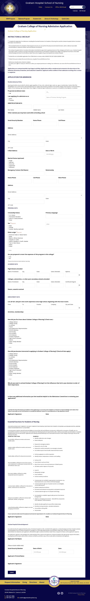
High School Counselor (15, 338)
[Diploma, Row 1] (71, 275)
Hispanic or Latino (14, 239)
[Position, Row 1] (43, 308)
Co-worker (12, 325)
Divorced (11, 164)
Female (11, 227)
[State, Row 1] (43, 275)
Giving (24, 582)
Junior (10, 98)
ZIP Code (10, 148)
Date (47, 414)
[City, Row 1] (28, 275)
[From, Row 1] (14, 308)
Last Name (61, 110)
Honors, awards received (16, 289)
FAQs (40, 7)
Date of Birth (50, 151)
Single (10, 160)
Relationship (50, 170)
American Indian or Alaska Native (18, 235)
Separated (12, 165)
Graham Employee (14, 336)
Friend (11, 327)
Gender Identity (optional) (16, 229)
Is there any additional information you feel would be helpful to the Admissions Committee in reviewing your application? (43, 397)
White (10, 244)
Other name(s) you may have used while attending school (26, 113)
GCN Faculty (12, 331)
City (9, 141)
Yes (10, 257)
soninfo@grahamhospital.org (28, 597)
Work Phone (62, 178)
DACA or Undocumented (15, 218)
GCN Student (12, 333)
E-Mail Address (12, 151)
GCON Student (13, 365)
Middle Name (37, 110)
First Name (11, 110)
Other (10, 246)
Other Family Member (15, 341)
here (10, 65)
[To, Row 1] (28, 308)
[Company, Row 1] (57, 308)
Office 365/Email (60, 7)
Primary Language (52, 213)
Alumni (41, 582)
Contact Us (48, 7)
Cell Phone (61, 120)
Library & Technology (51, 19)
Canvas (75, 11)
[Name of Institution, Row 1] (14, 275)
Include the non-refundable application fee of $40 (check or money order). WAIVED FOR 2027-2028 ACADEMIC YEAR (36, 56)
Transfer (11, 100)
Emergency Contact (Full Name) (18, 170)
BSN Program (10, 19)
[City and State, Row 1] (71, 308)
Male (10, 226)
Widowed (11, 167)
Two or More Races (14, 243)
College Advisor (13, 322)
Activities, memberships (16, 312)
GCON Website (13, 367)
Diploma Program (24, 19)
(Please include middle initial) (16, 545)
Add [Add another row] (79, 275)
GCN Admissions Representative (18, 328)
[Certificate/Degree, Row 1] (71, 285)
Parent (11, 340)
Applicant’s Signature (15, 414)
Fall (10, 93)
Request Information (12, 582)
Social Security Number (15, 120)
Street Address (12, 134)
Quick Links (65, 19)
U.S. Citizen (12, 215)
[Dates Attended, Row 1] (57, 275)
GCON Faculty (13, 363)
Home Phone (37, 120)
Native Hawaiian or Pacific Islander (18, 241)
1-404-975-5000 (74, 581)
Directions (33, 582)
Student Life (37, 19)
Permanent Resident (15, 217)
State (47, 141)
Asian (10, 236)
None (10, 220)
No (10, 258)
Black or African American (16, 238)
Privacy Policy (81, 594)
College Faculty (13, 323)
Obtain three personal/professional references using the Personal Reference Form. (29, 59)
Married (11, 162)
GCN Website (13, 335)
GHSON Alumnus (13, 330)
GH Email (82, 11)
